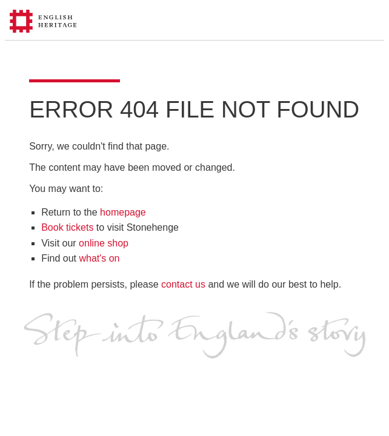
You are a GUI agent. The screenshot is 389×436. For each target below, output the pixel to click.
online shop (103, 243)
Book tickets (67, 227)
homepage (123, 212)
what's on (99, 258)
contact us (183, 284)
